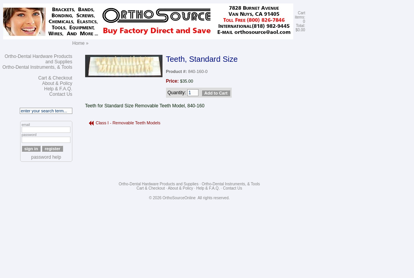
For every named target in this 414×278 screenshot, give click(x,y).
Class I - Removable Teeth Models (128, 122)
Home (78, 43)
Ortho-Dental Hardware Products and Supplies (158, 184)
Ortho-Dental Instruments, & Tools (37, 67)
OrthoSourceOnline (179, 198)
